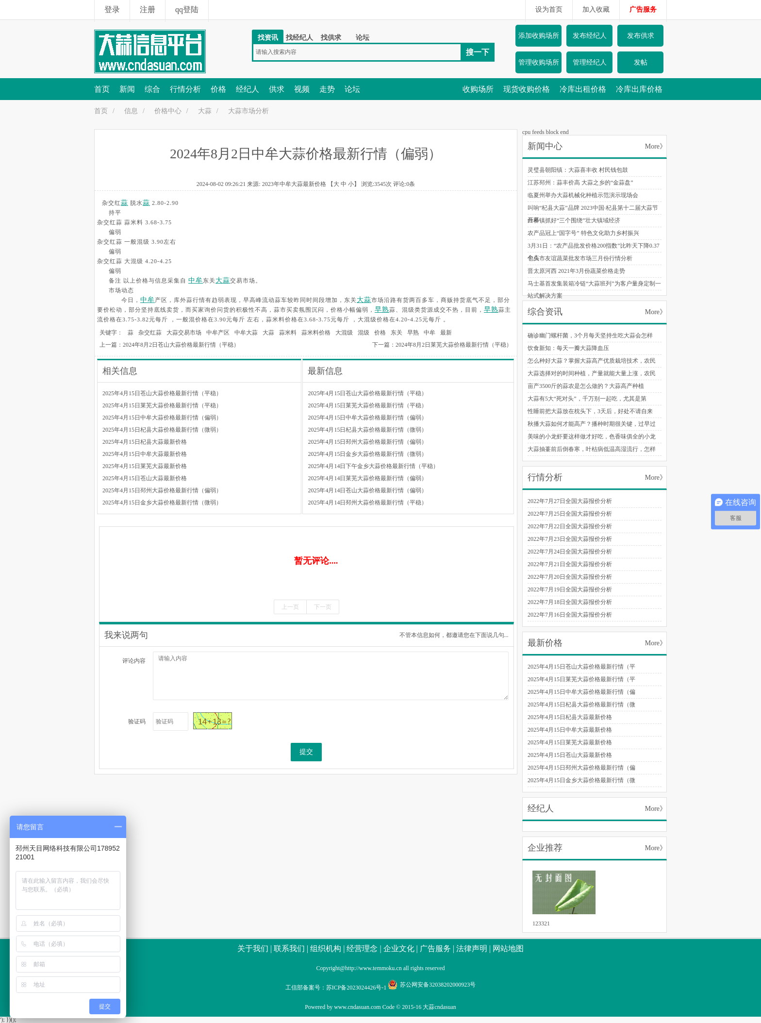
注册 (147, 9)
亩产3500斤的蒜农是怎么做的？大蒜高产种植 (586, 386)
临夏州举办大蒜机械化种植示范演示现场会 (583, 195)
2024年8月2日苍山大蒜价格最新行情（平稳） (181, 344)
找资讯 (268, 37)
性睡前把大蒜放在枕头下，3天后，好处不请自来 (590, 411)
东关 (396, 332)
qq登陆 (187, 9)
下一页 (322, 607)
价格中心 (168, 111)
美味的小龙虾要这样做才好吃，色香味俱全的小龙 (592, 436)
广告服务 (643, 9)
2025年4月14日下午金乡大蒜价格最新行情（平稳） (373, 466)
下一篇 (381, 344)
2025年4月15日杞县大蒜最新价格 (144, 441)
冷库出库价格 (639, 89)
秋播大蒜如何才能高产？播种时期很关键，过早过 (592, 423)
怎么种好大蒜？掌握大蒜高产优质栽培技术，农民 (592, 360)
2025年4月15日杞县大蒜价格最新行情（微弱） (162, 429)
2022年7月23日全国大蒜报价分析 (570, 539)
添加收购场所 (538, 35)
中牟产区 (218, 332)
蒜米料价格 (316, 332)
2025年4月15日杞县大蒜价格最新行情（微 (581, 704)
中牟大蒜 (246, 332)
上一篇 (108, 344)
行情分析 (185, 89)
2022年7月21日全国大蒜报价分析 (570, 564)
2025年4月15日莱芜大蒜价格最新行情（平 (581, 679)
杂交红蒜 (150, 332)
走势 (327, 89)
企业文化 (398, 948)
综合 (152, 89)
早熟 (382, 309)
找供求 (331, 37)
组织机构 (325, 948)
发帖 (640, 62)
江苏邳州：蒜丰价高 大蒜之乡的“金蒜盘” (580, 182)
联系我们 (289, 948)
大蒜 (205, 111)
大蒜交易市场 (183, 332)
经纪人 (247, 89)
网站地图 (508, 948)
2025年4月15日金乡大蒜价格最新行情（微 (581, 780)
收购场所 (478, 89)
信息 (131, 111)
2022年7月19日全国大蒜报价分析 (570, 589)
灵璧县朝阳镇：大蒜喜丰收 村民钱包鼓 (578, 170)
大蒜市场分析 (248, 111)
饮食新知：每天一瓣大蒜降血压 (568, 348)
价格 (218, 89)
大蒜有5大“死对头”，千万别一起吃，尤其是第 (587, 398)
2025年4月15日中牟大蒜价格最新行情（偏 (581, 691)
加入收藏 (596, 9)
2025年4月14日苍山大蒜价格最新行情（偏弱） (367, 490)
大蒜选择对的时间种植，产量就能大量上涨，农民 (592, 373)
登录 (112, 9)
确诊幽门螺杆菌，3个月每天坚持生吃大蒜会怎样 (590, 335)
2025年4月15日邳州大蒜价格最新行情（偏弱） (162, 490)
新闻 (127, 89)
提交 (306, 751)
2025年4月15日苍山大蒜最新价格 (144, 478)
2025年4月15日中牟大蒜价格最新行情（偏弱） (162, 417)
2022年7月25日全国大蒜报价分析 (570, 513)
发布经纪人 (590, 35)
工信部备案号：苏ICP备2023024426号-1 (336, 987)
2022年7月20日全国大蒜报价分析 (570, 576)
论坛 (362, 37)
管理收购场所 (538, 62)
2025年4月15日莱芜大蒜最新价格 (144, 466)
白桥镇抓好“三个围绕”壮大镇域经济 (574, 220)
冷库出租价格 (583, 89)
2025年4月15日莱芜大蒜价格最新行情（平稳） (162, 405)
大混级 (344, 332)
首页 (102, 89)
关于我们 (252, 948)
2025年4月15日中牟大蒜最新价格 (144, 454)
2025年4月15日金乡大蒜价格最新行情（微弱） (162, 502)
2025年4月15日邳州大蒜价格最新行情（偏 (581, 767)
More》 (655, 146)
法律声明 (471, 948)
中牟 (195, 280)
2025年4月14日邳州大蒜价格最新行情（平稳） (367, 502)
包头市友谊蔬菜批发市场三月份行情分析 (580, 258)
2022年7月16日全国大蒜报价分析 (570, 614)
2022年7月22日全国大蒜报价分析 (570, 526)
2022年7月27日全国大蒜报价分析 (570, 501)
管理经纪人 (590, 62)
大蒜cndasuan (439, 1007)
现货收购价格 (526, 89)
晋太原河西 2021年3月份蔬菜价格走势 (576, 271)
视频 (302, 89)
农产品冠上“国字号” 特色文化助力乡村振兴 (583, 233)
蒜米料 (288, 332)
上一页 (290, 607)
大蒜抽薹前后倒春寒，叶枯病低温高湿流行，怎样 (592, 449)
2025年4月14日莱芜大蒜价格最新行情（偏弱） (367, 478)
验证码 (137, 721)
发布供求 (640, 35)
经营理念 (362, 948)
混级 (363, 332)
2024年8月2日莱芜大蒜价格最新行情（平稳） (454, 344)
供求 (276, 89)
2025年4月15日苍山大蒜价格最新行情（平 (581, 666)
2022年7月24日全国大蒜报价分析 (570, 551)
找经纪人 (299, 37)
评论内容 (134, 660)
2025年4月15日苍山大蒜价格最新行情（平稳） (162, 393)
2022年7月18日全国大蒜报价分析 (570, 602)
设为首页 (548, 9)
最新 (446, 332)
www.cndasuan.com (357, 1007)
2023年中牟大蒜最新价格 (294, 184)
